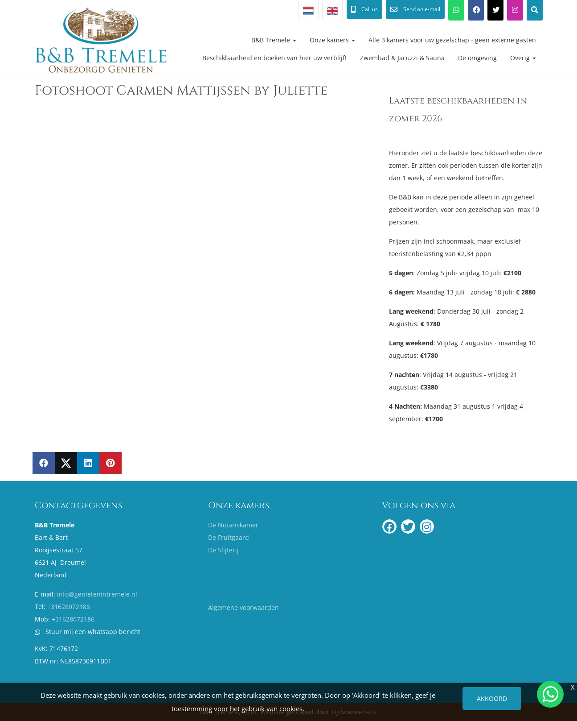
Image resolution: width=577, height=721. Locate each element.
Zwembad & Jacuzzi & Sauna (402, 58)
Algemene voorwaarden (243, 607)
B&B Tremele (273, 40)
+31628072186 (68, 606)
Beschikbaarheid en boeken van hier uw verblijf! (274, 58)
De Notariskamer (233, 525)
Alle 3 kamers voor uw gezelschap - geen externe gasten (452, 40)
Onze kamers (332, 40)
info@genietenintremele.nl (97, 594)
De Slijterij (223, 550)
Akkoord (492, 698)
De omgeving (477, 58)
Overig (523, 58)
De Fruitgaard (228, 537)
